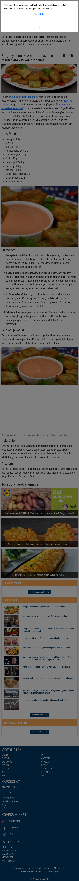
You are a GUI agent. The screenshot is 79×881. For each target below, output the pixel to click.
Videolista (39, 14)
